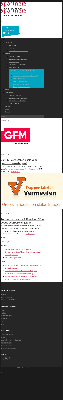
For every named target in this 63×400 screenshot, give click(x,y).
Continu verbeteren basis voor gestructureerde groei (19, 161)
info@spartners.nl (10, 33)
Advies (7, 53)
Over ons (8, 42)
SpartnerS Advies (14, 56)
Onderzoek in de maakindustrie (23, 73)
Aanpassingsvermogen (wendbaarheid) (25, 76)
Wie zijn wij (12, 45)
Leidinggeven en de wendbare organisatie (23, 70)
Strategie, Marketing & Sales (18, 59)
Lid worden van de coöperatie (18, 51)
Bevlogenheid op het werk (21, 87)
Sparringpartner (14, 67)
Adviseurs (12, 48)
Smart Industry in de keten (14, 258)
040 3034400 (8, 30)
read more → (15, 172)
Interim (7, 90)
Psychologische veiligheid (21, 84)
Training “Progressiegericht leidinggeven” (19, 249)
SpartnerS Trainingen (15, 95)
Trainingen (9, 92)
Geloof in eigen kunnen (20, 81)
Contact (7, 112)
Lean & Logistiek (14, 62)
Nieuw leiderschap (19, 79)
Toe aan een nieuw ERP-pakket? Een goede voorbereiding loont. (22, 220)
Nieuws (7, 106)
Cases (7, 109)
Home (3, 120)
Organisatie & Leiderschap (17, 65)
